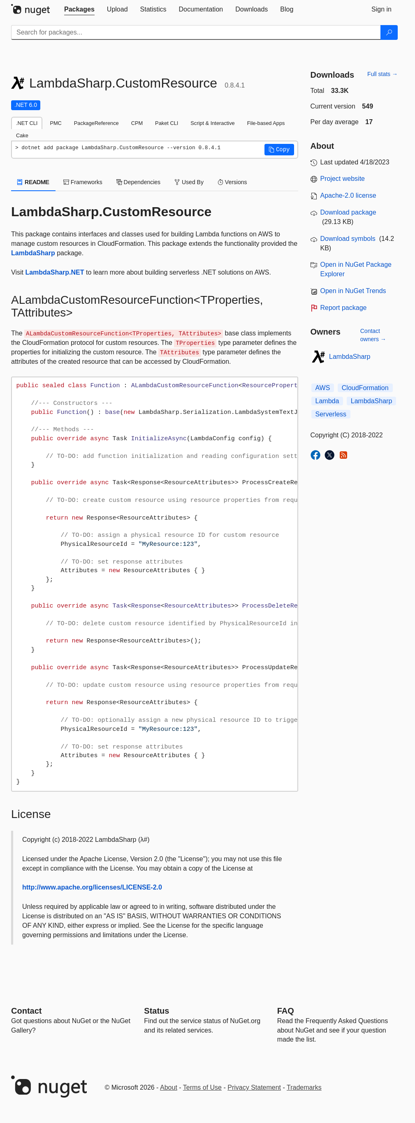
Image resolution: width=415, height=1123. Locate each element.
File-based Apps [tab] (266, 123)
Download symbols (348, 238)
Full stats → (382, 74)
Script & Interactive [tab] (212, 123)
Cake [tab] (22, 135)
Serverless (331, 414)
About (168, 1087)
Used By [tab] (189, 182)
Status (156, 1010)
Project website (342, 178)
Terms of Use (202, 1087)
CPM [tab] (137, 123)
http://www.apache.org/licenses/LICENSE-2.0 (92, 887)
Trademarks (304, 1087)
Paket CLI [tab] (166, 123)
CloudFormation (365, 387)
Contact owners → (373, 335)
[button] (279, 149)
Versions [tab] (232, 182)
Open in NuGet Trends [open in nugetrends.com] (353, 290)
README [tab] (33, 182)
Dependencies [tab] (138, 182)
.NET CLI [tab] (26, 123)
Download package (348, 212)
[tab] (79, 9)
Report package (343, 307)
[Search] (389, 32)
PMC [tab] (55, 123)
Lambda (327, 400)
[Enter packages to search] (196, 32)
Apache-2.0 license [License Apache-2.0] (348, 195)
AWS (322, 387)
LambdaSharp (33, 253)
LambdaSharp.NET (54, 272)
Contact (26, 1010)
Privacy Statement (254, 1087)
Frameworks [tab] (82, 182)
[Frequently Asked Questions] (285, 1010)
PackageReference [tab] (96, 123)
